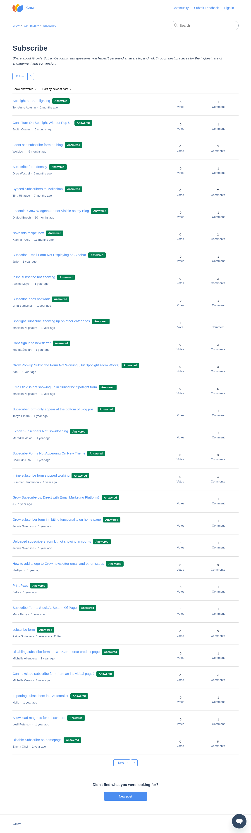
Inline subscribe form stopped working (40, 475)
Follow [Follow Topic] (20, 76)
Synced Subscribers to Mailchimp (37, 189)
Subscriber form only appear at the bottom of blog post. (53, 409)
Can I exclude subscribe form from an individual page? (53, 673)
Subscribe (49, 25)
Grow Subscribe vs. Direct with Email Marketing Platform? (55, 497)
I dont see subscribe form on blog (37, 145)
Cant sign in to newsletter (31, 343)
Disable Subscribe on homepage (37, 740)
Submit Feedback (206, 8)
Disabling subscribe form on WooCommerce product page (56, 652)
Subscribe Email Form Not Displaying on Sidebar (49, 255)
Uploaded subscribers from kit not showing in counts (51, 541)
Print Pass (20, 585)
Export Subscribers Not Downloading (40, 431)
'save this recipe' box (28, 233)
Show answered (24, 89)
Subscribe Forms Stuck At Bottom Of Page (44, 607)
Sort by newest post (57, 89)
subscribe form (23, 629)
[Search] (204, 25)
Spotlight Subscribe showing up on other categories (51, 321)
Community (181, 8)
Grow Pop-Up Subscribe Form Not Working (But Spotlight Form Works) (65, 365)
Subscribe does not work (31, 299)
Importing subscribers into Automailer (40, 696)
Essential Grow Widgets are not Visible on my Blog (50, 211)
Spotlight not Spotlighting (31, 101)
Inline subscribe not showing (33, 277)
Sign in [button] (229, 8)
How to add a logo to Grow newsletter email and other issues (58, 563)
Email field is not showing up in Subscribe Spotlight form (55, 387)
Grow (15, 25)
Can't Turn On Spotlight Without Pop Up (42, 123)
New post (125, 796)
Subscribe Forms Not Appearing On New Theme (48, 453)
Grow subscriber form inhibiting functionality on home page (56, 519)
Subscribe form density (29, 167)
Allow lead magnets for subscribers (38, 718)
